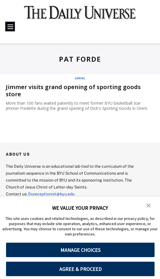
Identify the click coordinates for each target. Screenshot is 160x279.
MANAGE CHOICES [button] (80, 250)
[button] (148, 205)
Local (80, 78)
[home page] (80, 15)
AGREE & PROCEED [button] (80, 269)
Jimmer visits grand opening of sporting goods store (73, 90)
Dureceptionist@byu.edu (51, 193)
